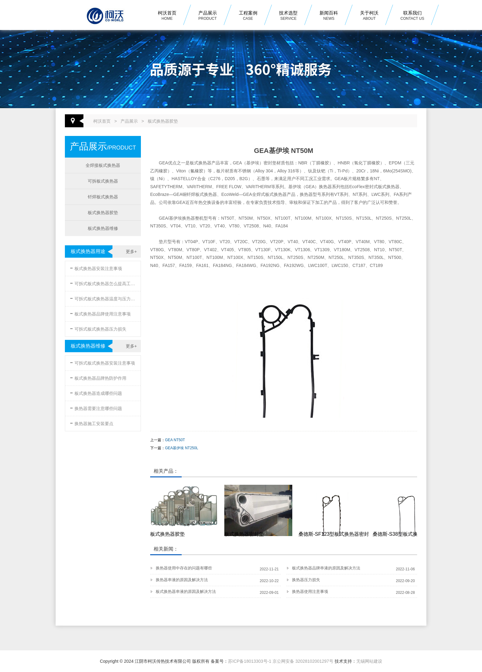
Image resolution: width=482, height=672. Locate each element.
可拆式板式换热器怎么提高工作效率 (103, 282)
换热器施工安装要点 (91, 422)
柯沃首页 (167, 16)
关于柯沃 (369, 16)
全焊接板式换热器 (103, 165)
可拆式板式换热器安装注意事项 (102, 362)
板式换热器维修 (103, 228)
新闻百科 (328, 16)
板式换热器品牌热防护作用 (98, 377)
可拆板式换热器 (103, 181)
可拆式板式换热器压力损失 (98, 328)
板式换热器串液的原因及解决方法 (186, 591)
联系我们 (412, 16)
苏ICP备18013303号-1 (249, 661)
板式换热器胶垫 (163, 121)
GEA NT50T (175, 440)
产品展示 (207, 16)
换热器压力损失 (306, 579)
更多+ (131, 251)
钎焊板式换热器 (103, 196)
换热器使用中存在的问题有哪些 (184, 568)
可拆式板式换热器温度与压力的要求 (103, 297)
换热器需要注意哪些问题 (96, 407)
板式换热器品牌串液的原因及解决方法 (326, 568)
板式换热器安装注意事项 (96, 267)
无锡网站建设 (369, 661)
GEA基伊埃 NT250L (181, 448)
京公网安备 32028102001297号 (303, 661)
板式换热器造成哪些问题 (96, 392)
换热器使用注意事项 (310, 591)
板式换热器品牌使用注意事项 (100, 312)
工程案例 (248, 16)
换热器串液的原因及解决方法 (182, 579)
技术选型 (288, 16)
